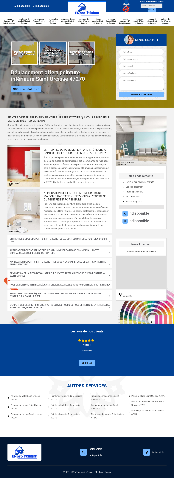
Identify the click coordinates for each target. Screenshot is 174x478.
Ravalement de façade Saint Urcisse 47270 (103, 407)
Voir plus (87, 363)
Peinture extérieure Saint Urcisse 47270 (65, 398)
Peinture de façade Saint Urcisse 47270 (25, 416)
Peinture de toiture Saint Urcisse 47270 (24, 407)
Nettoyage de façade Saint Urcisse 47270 (106, 416)
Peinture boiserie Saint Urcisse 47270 (64, 416)
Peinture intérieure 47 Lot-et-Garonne (9, 21)
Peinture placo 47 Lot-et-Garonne (53, 21)
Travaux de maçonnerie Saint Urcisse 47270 (104, 398)
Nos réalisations (26, 89)
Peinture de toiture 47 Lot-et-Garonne (152, 21)
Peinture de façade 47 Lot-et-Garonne (138, 21)
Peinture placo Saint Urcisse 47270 (147, 396)
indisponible (22, 5)
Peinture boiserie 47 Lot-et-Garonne (97, 21)
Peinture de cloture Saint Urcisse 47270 (65, 407)
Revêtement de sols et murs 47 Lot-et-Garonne (68, 21)
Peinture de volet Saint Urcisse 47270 (24, 398)
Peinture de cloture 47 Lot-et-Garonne (110, 21)
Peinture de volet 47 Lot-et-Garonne (165, 21)
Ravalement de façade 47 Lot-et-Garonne (24, 21)
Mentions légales (103, 472)
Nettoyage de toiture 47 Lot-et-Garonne (83, 21)
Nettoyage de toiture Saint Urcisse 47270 (146, 412)
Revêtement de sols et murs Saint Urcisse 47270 (146, 403)
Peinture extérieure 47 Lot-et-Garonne (124, 21)
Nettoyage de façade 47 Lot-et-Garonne (39, 21)
